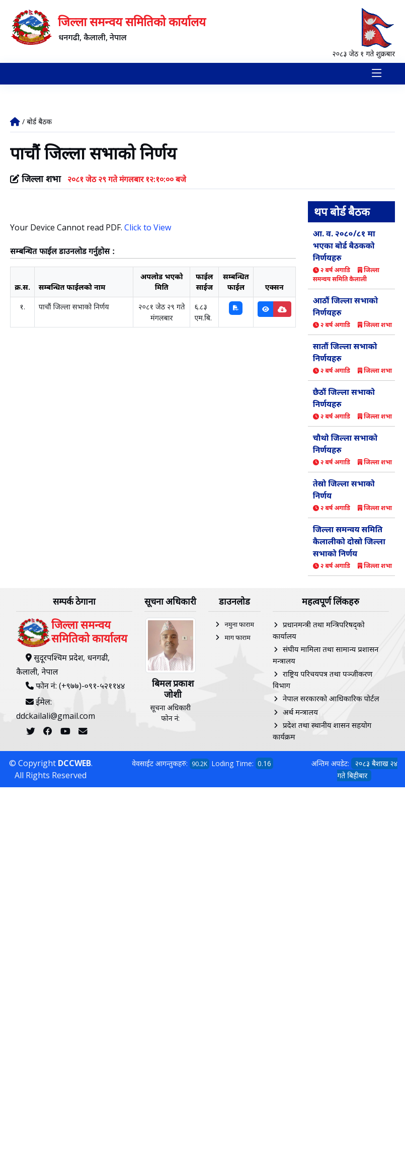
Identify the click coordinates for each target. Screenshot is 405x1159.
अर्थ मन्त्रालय (300, 712)
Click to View (147, 226)
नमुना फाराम (239, 624)
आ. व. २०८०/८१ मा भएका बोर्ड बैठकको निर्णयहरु (344, 245)
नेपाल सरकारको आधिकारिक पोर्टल (331, 698)
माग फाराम (237, 637)
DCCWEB (74, 763)
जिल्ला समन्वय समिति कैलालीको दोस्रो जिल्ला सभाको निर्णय (349, 541)
